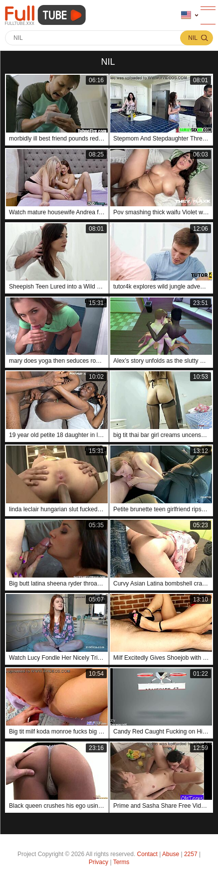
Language (186, 15)
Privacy (98, 862)
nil (193, 37)
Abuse (170, 854)
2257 (191, 854)
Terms (121, 862)
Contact (147, 854)
